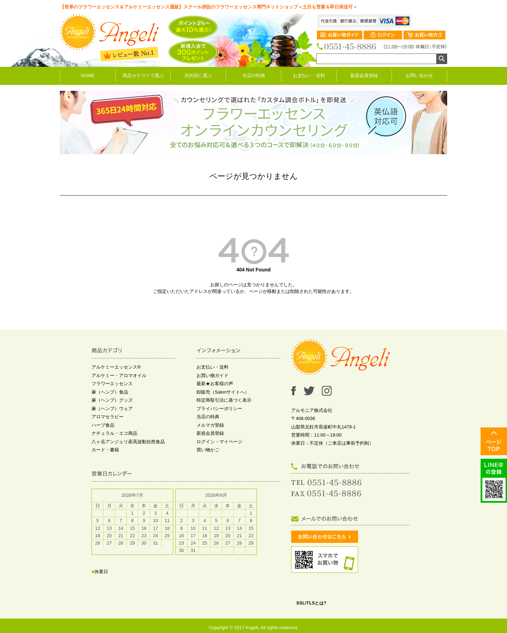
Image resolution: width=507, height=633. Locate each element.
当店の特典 (253, 75)
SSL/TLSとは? (311, 603)
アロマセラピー (108, 416)
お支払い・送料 (309, 75)
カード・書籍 (105, 449)
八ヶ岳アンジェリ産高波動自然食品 (128, 441)
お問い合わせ (419, 75)
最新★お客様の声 (214, 383)
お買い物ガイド (212, 375)
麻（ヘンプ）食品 (110, 392)
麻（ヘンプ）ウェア (112, 408)
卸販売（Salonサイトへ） (222, 392)
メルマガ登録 (210, 425)
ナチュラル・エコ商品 (114, 433)
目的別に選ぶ (198, 75)
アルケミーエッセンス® (116, 367)
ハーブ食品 (103, 425)
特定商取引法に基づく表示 (223, 400)
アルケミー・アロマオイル (119, 375)
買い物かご (207, 449)
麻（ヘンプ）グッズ (112, 400)
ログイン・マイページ (219, 441)
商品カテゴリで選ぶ (143, 75)
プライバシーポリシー (219, 408)
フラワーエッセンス (112, 383)
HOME (88, 75)
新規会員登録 (364, 75)
